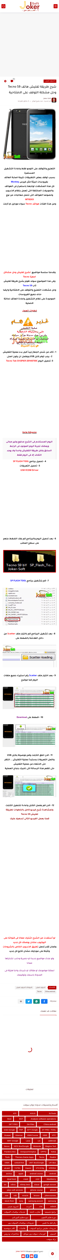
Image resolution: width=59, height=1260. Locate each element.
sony (21, 1201)
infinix (13, 1184)
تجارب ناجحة (35, 1212)
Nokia (53, 1152)
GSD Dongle (9, 1130)
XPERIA (52, 1168)
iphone (53, 1190)
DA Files (30, 1124)
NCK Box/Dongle (21, 1146)
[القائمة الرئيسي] (56, 6)
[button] (44, 1001)
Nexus (7, 1146)
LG (39, 1141)
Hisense (18, 1135)
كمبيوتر (53, 1234)
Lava (28, 1141)
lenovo (36, 1195)
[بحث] (3, 6)
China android (50, 992)
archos (9, 1173)
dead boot (11, 1179)
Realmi (53, 1157)
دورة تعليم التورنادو (20, 1217)
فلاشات (22, 1228)
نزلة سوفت (51, 1239)
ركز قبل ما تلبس (49, 1223)
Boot (9, 1119)
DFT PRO (13, 1124)
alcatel (7, 1168)
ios (5, 1184)
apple (20, 1173)
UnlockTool (19, 1162)
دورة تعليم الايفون (48, 1217)
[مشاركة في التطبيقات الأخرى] (21, 1001)
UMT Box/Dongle (36, 1162)
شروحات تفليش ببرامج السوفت (42, 1228)
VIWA (7, 1162)
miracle (25, 1195)
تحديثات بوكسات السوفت (14, 1212)
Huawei (7, 1135)
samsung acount (35, 1201)
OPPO (43, 1152)
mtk (15, 1195)
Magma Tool (50, 1146)
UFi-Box (52, 1162)
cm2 (37, 1179)
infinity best (25, 1184)
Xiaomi (28, 1168)
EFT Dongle (32, 1130)
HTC (54, 1135)
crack (25, 1179)
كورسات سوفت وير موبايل (34, 1234)
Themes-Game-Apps (24, 1157)
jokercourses (50, 1195)
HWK (45, 1135)
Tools (7, 1157)
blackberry (51, 1179)
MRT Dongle (12, 1141)
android (52, 1173)
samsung (52, 1201)
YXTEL (17, 1168)
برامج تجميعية (50, 1212)
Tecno (39, 992)
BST (21, 1119)
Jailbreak (52, 1141)
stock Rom (9, 1201)
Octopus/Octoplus (28, 1152)
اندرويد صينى (50, 81)
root (6, 1195)
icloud (36, 1184)
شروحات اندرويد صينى (24, 987)
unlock (53, 1206)
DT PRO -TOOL (49, 1130)
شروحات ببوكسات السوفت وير (21, 1223)
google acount (50, 1184)
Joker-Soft (20, 1252)
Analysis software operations (43, 1119)
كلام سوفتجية (9, 1228)
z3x (40, 1206)
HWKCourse (32, 1135)
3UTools (52, 1113)
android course (36, 1173)
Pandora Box (10, 1152)
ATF (15, 1113)
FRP (21, 1130)
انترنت (28, 1206)
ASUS (32, 1113)
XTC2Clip (40, 1168)
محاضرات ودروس (11, 1234)
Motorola (37, 1146)
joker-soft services (15, 1190)
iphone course (36, 1190)
